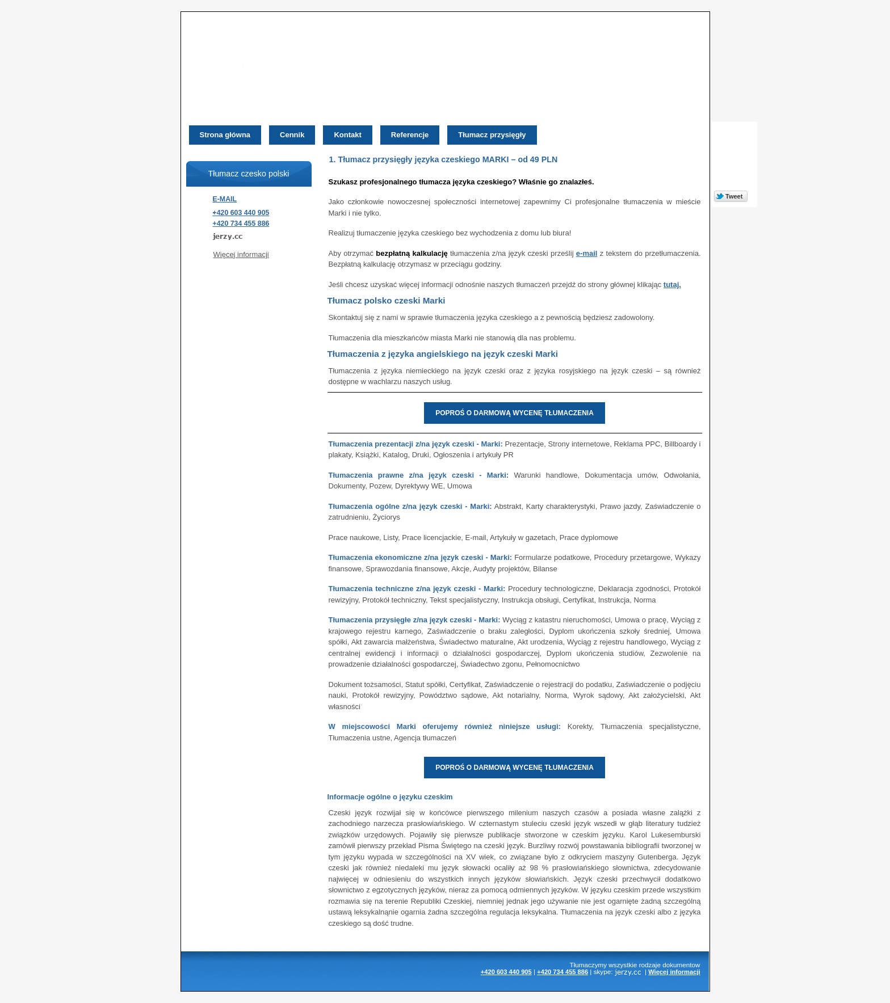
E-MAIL (225, 199)
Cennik (292, 134)
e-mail (587, 253)
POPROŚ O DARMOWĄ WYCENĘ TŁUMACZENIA (514, 413)
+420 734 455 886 (241, 223)
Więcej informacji (241, 254)
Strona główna (225, 134)
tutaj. (672, 284)
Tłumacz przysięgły (492, 134)
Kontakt (347, 134)
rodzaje (650, 964)
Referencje (410, 134)
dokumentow (681, 964)
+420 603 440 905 (241, 213)
